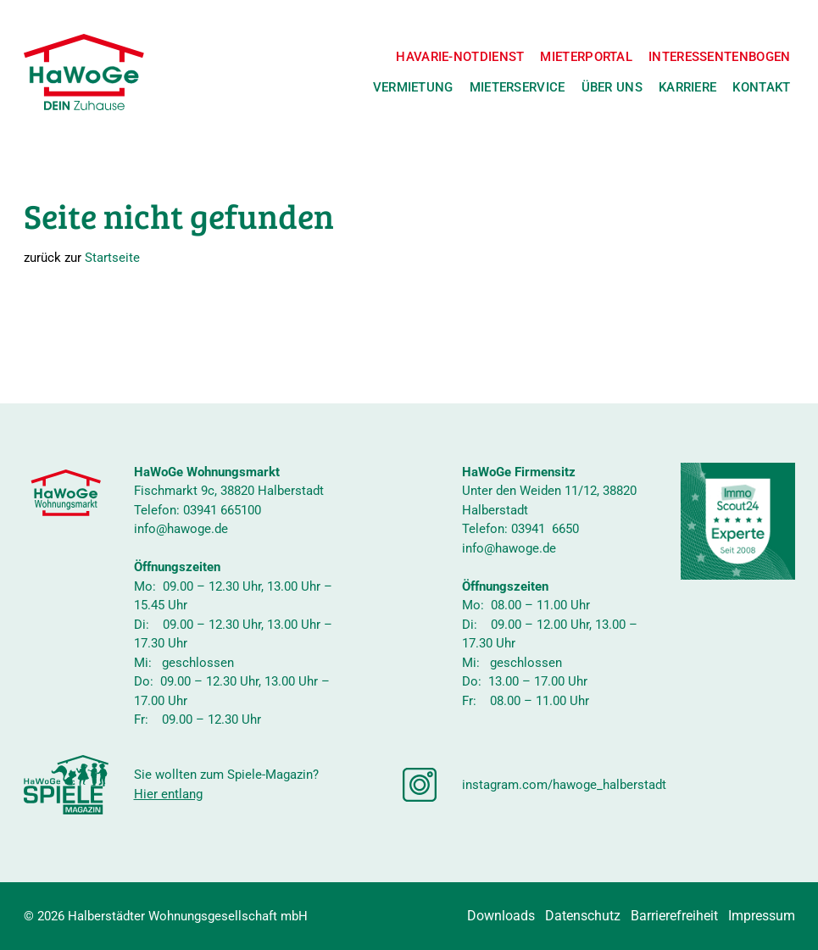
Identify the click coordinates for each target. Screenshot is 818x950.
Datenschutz (582, 916)
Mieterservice (517, 87)
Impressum (761, 916)
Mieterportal (586, 56)
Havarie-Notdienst (460, 56)
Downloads (501, 916)
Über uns (612, 87)
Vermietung (413, 87)
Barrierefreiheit (674, 916)
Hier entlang (168, 794)
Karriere (687, 87)
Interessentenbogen (719, 56)
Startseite (112, 257)
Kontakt (761, 87)
